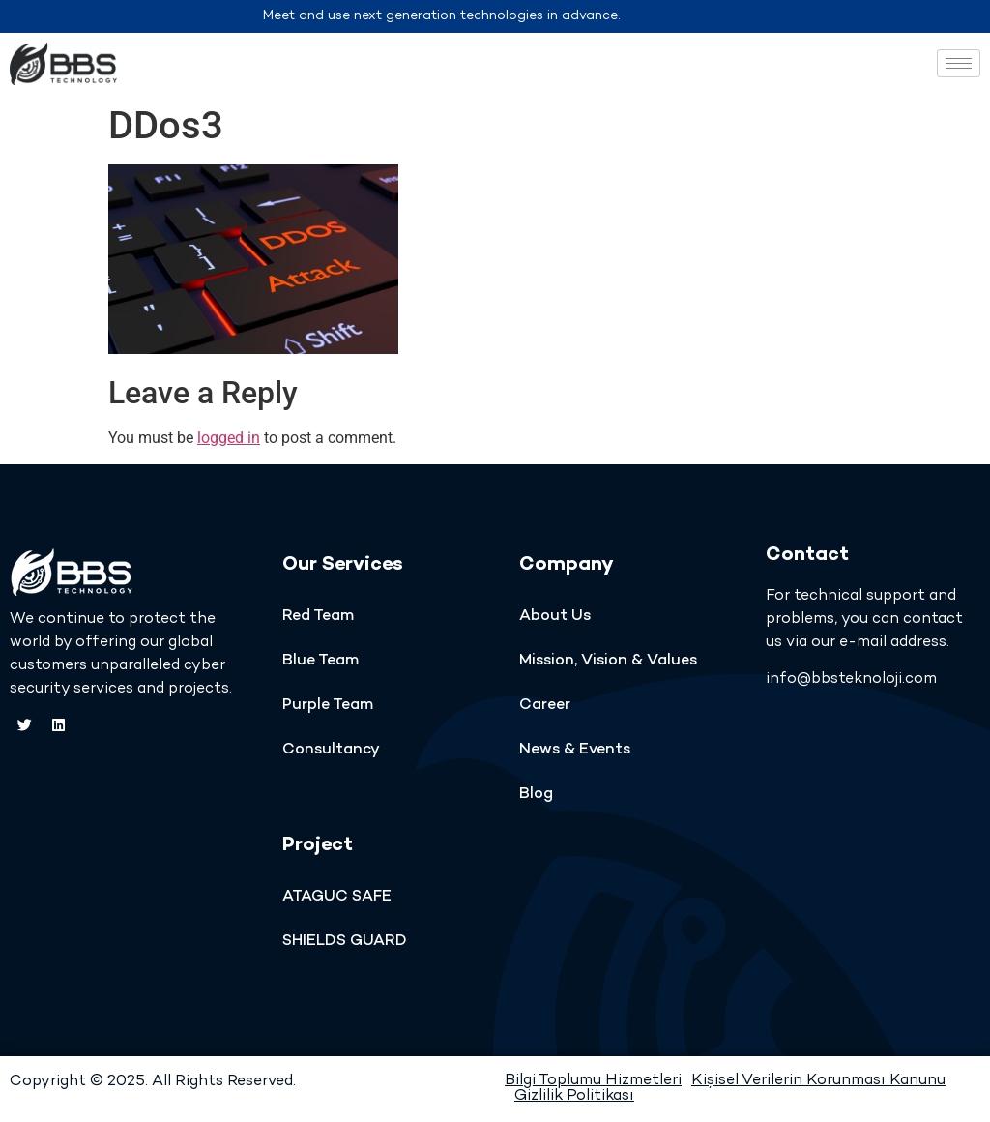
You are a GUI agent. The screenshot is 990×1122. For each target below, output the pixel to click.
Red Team (318, 616)
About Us (555, 616)
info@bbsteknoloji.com (851, 679)
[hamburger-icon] (958, 63)
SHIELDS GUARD (344, 941)
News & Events (574, 750)
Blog (536, 794)
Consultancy (331, 750)
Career (544, 705)
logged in (228, 437)
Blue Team (320, 661)
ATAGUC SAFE (337, 897)
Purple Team (327, 705)
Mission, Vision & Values (608, 661)
